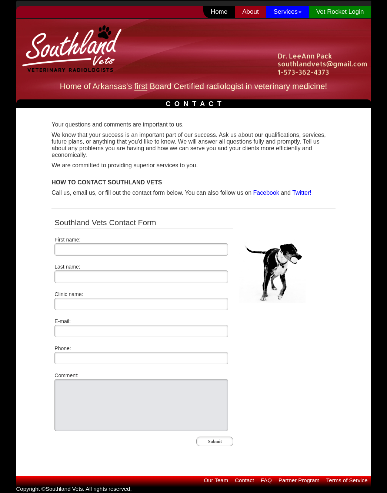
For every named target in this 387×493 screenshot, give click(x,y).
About (250, 11)
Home (219, 11)
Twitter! (301, 193)
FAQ (266, 480)
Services (287, 11)
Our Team (216, 480)
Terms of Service (347, 480)
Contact (244, 480)
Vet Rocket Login (340, 11)
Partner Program (299, 480)
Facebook (266, 193)
